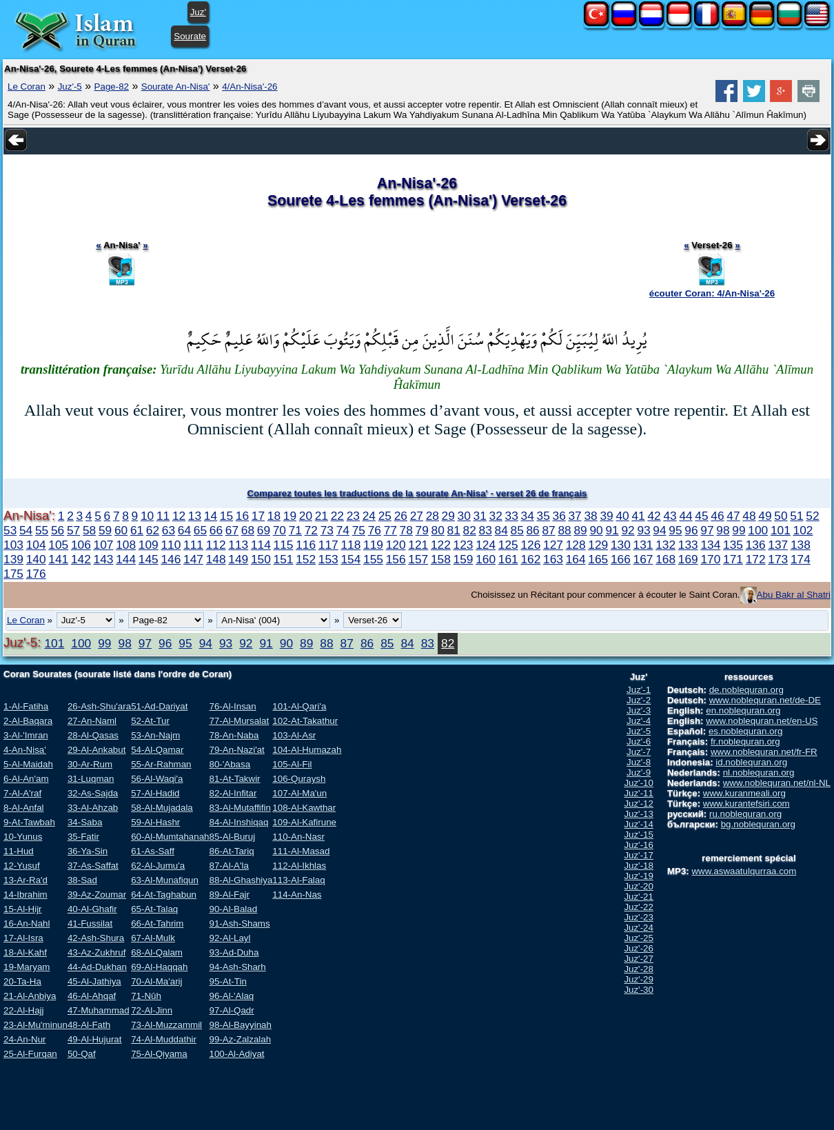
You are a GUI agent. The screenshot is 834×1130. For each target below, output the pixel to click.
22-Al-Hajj (23, 1010)
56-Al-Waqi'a (157, 779)
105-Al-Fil (292, 764)
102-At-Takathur (305, 721)
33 (511, 516)
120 (396, 545)
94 (659, 530)
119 (373, 545)
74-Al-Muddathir (163, 1039)
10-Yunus (22, 836)
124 (486, 545)
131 (643, 545)
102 (803, 530)
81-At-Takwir (234, 779)
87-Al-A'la (228, 865)
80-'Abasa (229, 764)
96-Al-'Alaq (231, 996)
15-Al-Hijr (22, 909)
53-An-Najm (155, 735)
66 (216, 530)
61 (136, 530)
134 (710, 545)
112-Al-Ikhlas (299, 865)
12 (178, 516)
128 (576, 545)
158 (441, 559)
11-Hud (18, 851)
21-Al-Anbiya (29, 996)
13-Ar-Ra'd (25, 880)
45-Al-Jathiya (94, 981)
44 (685, 516)
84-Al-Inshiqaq (238, 822)
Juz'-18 (638, 865)
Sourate (190, 36)
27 (416, 516)
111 (193, 545)
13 (194, 516)
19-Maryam (26, 967)
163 (553, 559)
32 (495, 516)
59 (105, 530)
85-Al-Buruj (232, 836)
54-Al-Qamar (157, 750)
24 (369, 516)
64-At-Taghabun (163, 894)
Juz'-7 (639, 752)
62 (152, 530)
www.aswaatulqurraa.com (743, 871)
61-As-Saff (152, 851)
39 (606, 516)
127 (553, 545)
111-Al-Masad (300, 851)
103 (13, 545)
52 (812, 516)
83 (485, 530)
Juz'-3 (639, 710)
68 (247, 530)
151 (284, 559)
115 (284, 545)
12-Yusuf (21, 865)
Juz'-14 (638, 824)
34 (527, 516)
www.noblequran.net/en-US (761, 721)
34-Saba (85, 822)
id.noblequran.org (751, 762)
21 (321, 516)
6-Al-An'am (26, 779)
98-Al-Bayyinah (240, 1025)
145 (149, 559)
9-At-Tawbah (29, 822)
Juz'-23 (638, 917)
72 (311, 530)
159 (464, 559)
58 (89, 530)
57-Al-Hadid (155, 793)
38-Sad (82, 880)
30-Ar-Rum (90, 764)
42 (653, 516)
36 (559, 516)
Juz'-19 (638, 876)
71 (295, 530)
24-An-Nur (24, 1039)
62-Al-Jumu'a (158, 865)
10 (147, 516)
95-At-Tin (227, 981)
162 (530, 559)
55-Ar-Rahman (161, 764)
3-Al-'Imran (25, 735)
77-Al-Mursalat (239, 721)
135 (733, 545)
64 (184, 530)
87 (548, 530)
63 (168, 530)
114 (261, 545)
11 (163, 516)
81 (453, 530)
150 (261, 559)
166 (621, 559)
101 (781, 530)
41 (637, 516)
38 (590, 516)
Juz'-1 (639, 690)
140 (36, 559)
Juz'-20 (638, 886)
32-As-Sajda (93, 793)
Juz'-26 (638, 948)
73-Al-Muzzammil (166, 1025)
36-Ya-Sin (88, 851)
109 (149, 545)
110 (171, 545)
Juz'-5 (70, 86)
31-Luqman (91, 779)
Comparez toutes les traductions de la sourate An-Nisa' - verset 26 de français (417, 493)
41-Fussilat (90, 923)
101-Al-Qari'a (299, 706)
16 (242, 516)
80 (438, 530)
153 (328, 559)
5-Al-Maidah (28, 764)
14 (210, 516)
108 (126, 545)
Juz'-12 (638, 803)
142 (81, 559)
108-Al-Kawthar (304, 808)
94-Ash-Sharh (237, 967)
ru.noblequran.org (745, 814)
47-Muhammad (99, 1010)
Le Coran (26, 86)
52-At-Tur (150, 721)
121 (418, 545)
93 (643, 530)
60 (121, 530)
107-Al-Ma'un (299, 793)
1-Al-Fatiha (25, 706)
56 (57, 530)
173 (778, 559)
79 (422, 530)
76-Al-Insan (232, 706)
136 (756, 545)
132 (665, 545)
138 (801, 545)
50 (780, 516)
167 (643, 559)
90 (595, 530)
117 (328, 545)
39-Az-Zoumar (97, 894)
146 (171, 559)
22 (337, 516)
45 (701, 516)
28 (432, 516)
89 (580, 530)
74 (342, 530)
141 (58, 559)
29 (448, 516)
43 (669, 516)
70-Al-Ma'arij (156, 981)
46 (717, 516)
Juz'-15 (638, 834)
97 (706, 530)
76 (374, 530)
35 (543, 516)
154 (350, 559)
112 (216, 545)
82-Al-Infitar (232, 793)
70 (279, 530)
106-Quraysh (298, 779)
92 (627, 530)
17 (258, 516)
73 (327, 530)
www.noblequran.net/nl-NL (777, 783)
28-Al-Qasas (93, 735)
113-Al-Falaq (298, 880)
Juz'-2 (639, 700)
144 (126, 559)
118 (350, 545)
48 (748, 516)
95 (675, 530)
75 (358, 530)
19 (289, 516)
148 (216, 559)
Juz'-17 (638, 855)
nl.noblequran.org (759, 772)
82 (469, 530)
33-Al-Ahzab (93, 808)
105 (58, 545)
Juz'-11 (638, 793)
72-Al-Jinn (151, 1010)
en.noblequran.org (743, 710)
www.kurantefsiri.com (746, 803)
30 (464, 516)
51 (796, 516)
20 (305, 516)
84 (501, 530)
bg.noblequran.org (758, 824)
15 (226, 516)
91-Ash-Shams (239, 923)
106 (81, 545)
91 (611, 530)
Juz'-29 (638, 979)
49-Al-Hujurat (95, 1039)
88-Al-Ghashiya (240, 880)
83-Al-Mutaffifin (239, 808)
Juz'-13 (638, 814)
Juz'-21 (638, 896)
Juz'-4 (639, 721)
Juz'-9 (639, 772)
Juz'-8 (639, 762)
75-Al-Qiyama (159, 1054)
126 (530, 545)
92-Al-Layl (229, 938)
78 (406, 530)
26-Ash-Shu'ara (99, 706)
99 (738, 530)
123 (464, 545)
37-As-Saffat (93, 865)
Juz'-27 (638, 959)
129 (598, 545)
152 (306, 559)
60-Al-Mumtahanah (170, 836)
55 (41, 530)
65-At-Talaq (154, 909)
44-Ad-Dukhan (97, 967)
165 (598, 559)
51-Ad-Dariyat (159, 706)
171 (733, 559)
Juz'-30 (638, 990)
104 (36, 545)
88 (564, 530)
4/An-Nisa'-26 (249, 86)
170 (710, 559)
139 (13, 559)
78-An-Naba (233, 735)
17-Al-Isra (23, 938)
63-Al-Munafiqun (165, 880)
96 (691, 530)
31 (480, 516)
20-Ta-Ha (22, 981)
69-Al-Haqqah (159, 967)
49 (764, 516)
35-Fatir (83, 836)
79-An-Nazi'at (236, 750)
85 (517, 530)
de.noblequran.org (746, 690)
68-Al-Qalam (157, 952)
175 (13, 574)
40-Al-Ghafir (92, 909)
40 (622, 516)
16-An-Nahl (26, 923)
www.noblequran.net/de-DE (765, 700)
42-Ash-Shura (96, 938)
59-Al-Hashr (155, 822)
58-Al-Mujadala (162, 808)
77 (390, 530)
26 (400, 516)
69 (263, 530)
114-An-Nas (296, 894)
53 (10, 530)
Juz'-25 (638, 938)
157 (418, 559)
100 (758, 530)
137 (778, 545)
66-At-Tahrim (157, 923)
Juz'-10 (638, 783)
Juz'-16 (638, 845)
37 (574, 516)
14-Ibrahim (25, 894)
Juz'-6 (639, 741)
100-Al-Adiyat (236, 1054)
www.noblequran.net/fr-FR (764, 752)
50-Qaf (82, 1054)
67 (231, 530)
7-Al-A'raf (22, 793)
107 (104, 545)
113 (238, 545)
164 (576, 559)
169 (688, 559)
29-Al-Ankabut (96, 750)
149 (238, 559)
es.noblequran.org (745, 731)
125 (508, 545)
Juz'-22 (638, 907)
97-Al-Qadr (231, 1010)
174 (801, 559)
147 (193, 559)
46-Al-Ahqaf (92, 996)
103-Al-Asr (294, 735)
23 (353, 516)
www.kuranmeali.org (744, 793)
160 (486, 559)
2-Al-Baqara (27, 721)
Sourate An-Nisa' (175, 86)
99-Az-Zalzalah (240, 1039)
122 (441, 545)
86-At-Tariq (231, 851)
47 (733, 516)
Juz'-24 (638, 927)
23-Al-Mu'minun (35, 1025)
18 (274, 516)
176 (36, 574)
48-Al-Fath (89, 1025)
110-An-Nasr (298, 836)
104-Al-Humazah (306, 750)
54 (25, 530)
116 (306, 545)
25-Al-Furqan (30, 1054)
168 (665, 559)
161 (508, 559)
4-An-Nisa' (24, 750)
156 (396, 559)
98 (722, 530)
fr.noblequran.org (745, 741)
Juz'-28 (638, 969)
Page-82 (111, 86)
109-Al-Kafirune (304, 822)
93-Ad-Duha (233, 952)
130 (621, 545)
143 (104, 559)
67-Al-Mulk (153, 938)
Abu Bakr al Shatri (794, 594)
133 (688, 545)
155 (373, 559)
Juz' (198, 12)
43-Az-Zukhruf (96, 952)
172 (756, 559)
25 (384, 516)
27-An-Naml (92, 721)
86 (532, 530)
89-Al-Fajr (229, 894)
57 (73, 530)
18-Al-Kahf (25, 952)
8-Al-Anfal (23, 808)
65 (200, 530)
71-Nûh (146, 996)
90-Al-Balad (233, 909)
